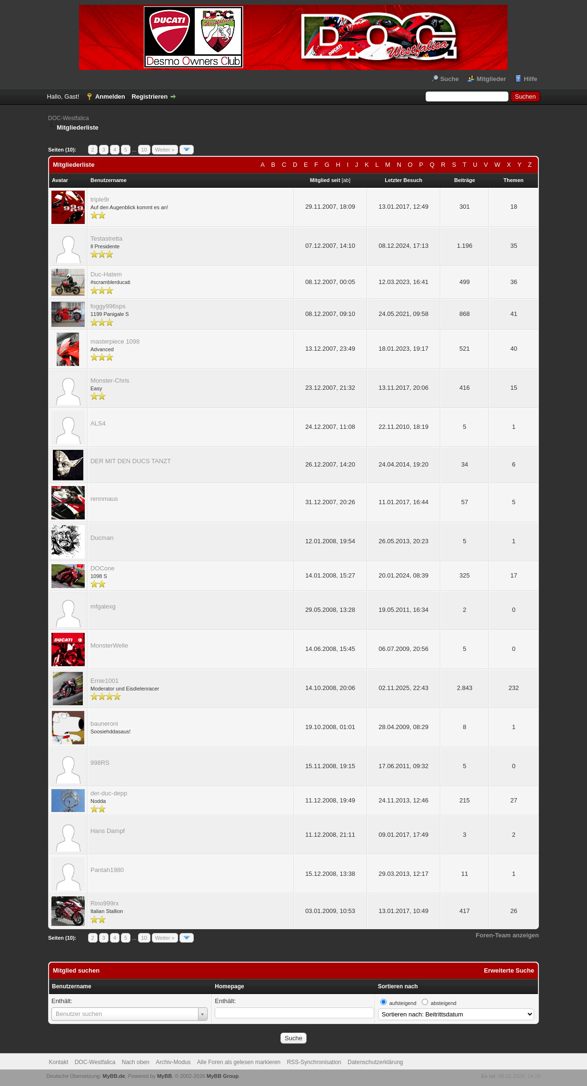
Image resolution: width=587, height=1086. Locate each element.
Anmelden (110, 96)
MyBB (164, 1076)
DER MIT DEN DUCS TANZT (130, 461)
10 (144, 149)
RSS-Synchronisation (314, 1062)
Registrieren (149, 96)
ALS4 (98, 423)
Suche (449, 78)
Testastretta (106, 238)
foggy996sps (108, 306)
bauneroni (104, 723)
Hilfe (530, 78)
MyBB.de (114, 1076)
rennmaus (104, 498)
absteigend (444, 1003)
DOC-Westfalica (68, 118)
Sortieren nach (398, 986)
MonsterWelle (109, 645)
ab (346, 180)
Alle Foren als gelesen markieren (238, 1062)
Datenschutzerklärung (375, 1062)
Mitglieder (491, 78)
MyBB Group (223, 1076)
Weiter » (165, 149)
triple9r (99, 199)
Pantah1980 (107, 869)
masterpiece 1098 (114, 341)
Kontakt (59, 1062)
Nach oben (135, 1062)
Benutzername (71, 986)
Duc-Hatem (106, 274)
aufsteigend (403, 1003)
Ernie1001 (104, 680)
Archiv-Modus (173, 1062)
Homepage (229, 986)
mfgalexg (103, 606)
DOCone (102, 568)
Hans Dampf (107, 830)
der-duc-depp (108, 793)
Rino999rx (104, 903)
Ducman (101, 537)
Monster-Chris (109, 380)
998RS (99, 762)
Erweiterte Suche (509, 970)
